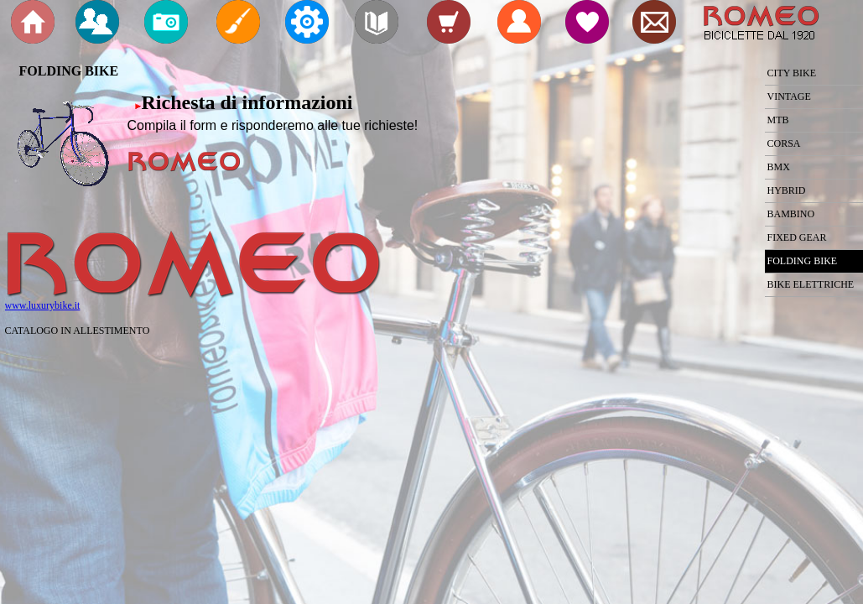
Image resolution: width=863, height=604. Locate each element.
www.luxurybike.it (43, 305)
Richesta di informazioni (247, 102)
